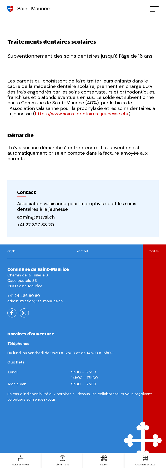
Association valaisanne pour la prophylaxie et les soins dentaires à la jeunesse (76, 206)
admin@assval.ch (36, 217)
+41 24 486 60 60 (23, 295)
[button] (154, 8)
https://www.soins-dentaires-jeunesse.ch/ (82, 114)
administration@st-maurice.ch (35, 301)
